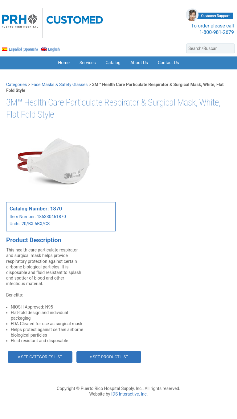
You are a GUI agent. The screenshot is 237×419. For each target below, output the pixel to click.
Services (88, 62)
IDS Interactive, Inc (129, 394)
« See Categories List (40, 357)
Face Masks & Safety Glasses (59, 84)
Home (64, 62)
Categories (16, 84)
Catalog (113, 62)
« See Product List (109, 357)
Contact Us (168, 62)
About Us (139, 62)
